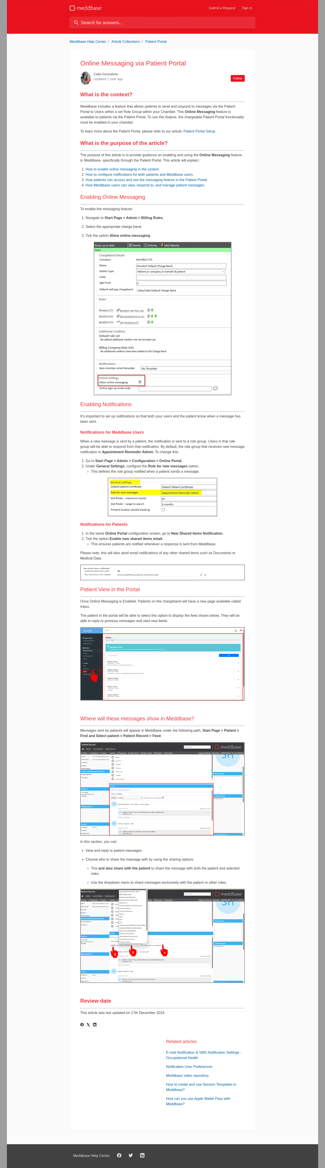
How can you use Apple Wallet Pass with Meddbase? (198, 1101)
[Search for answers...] (162, 22)
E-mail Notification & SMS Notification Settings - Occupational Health (203, 1055)
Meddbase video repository (187, 1075)
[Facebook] (82, 1025)
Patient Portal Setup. (199, 131)
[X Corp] (88, 1025)
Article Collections (126, 41)
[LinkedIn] (94, 1025)
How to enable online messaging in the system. (123, 169)
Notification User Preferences (189, 1067)
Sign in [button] (247, 8)
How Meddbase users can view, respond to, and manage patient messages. (145, 185)
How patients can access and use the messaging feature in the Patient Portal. (147, 180)
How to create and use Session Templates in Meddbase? (201, 1087)
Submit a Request (222, 8)
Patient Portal (156, 41)
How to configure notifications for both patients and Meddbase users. (140, 174)
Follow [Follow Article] (237, 78)
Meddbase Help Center (88, 41)
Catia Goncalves (106, 74)
